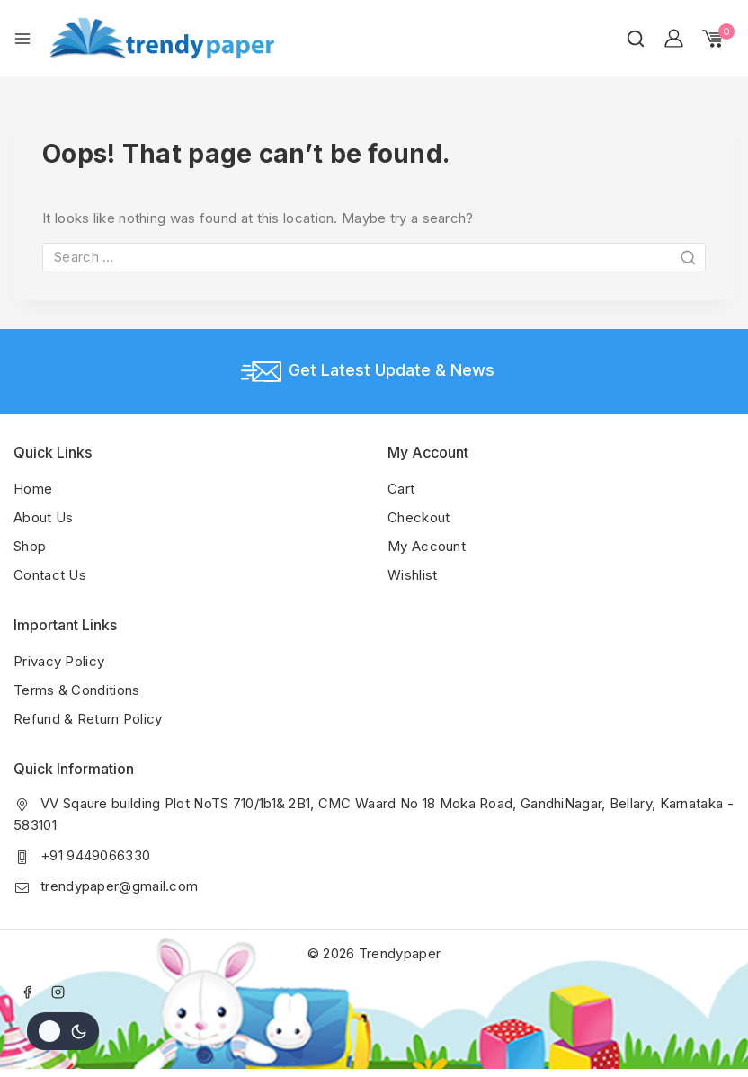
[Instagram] (58, 991)
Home (32, 488)
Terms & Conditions (76, 690)
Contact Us (49, 574)
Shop (29, 546)
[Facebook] (26, 991)
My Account (426, 546)
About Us (43, 517)
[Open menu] (22, 39)
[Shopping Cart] (718, 38)
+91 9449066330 (95, 855)
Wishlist (412, 574)
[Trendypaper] (161, 38)
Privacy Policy (58, 661)
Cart (400, 488)
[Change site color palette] (63, 1031)
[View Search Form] (636, 39)
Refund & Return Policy (88, 718)
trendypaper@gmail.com (119, 886)
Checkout (418, 517)
